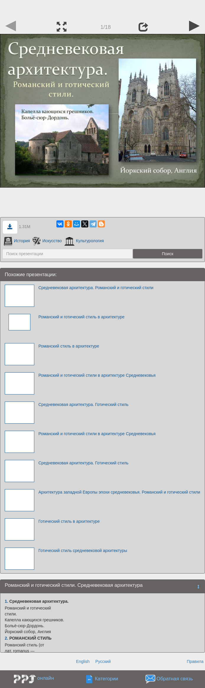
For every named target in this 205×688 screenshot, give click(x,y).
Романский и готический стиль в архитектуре (81, 316)
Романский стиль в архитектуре (68, 346)
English (83, 661)
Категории (106, 679)
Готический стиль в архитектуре (69, 521)
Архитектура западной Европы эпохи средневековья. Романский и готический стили (119, 492)
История (17, 240)
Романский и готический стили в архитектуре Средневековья (97, 375)
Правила (195, 661)
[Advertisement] (102, 9)
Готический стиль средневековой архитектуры (82, 550)
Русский (103, 661)
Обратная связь (175, 679)
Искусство (47, 240)
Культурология (84, 240)
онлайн (45, 678)
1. (6, 601)
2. (6, 638)
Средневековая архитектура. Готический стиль (83, 404)
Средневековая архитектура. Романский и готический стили (96, 287)
